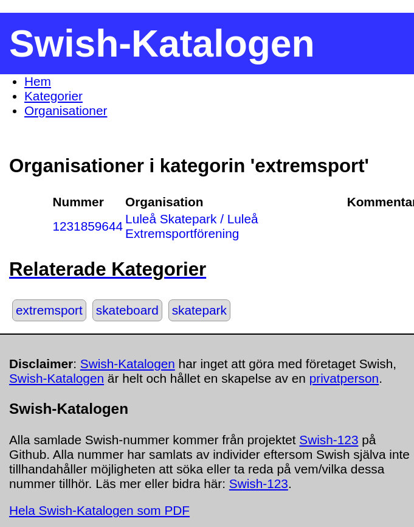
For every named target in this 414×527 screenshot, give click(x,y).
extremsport (49, 310)
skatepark (199, 310)
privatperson (344, 378)
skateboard (127, 310)
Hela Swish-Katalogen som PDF (99, 510)
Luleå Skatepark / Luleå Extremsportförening (191, 226)
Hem (37, 81)
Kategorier (53, 96)
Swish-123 (328, 440)
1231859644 (87, 226)
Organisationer (65, 110)
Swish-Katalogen (127, 364)
